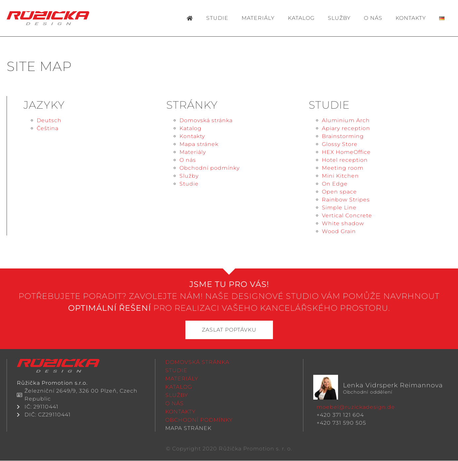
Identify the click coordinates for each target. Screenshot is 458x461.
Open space (339, 192)
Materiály (258, 18)
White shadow (343, 223)
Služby (339, 18)
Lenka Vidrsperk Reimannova (393, 385)
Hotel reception (345, 160)
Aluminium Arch (346, 120)
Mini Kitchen (340, 176)
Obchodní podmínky (209, 168)
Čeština (47, 128)
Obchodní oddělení (368, 392)
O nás (373, 18)
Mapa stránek (198, 144)
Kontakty (411, 18)
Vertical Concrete (347, 215)
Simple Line (339, 207)
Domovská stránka (206, 120)
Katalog (301, 18)
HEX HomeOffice (346, 152)
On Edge (335, 184)
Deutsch (49, 120)
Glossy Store (340, 144)
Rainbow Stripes (346, 199)
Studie (217, 18)
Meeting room (342, 168)
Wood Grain (339, 231)
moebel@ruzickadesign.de (356, 407)
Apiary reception (346, 128)
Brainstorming (343, 136)
